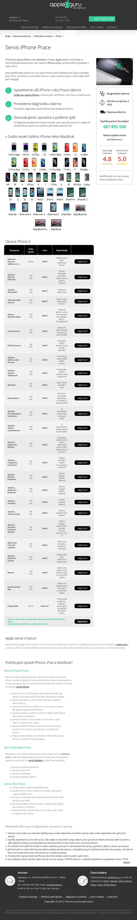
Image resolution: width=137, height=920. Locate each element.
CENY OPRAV (97, 897)
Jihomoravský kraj (22, 36)
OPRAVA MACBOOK (51, 897)
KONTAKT (112, 897)
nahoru (126, 862)
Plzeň (106, 881)
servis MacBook (36, 760)
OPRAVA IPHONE (28, 897)
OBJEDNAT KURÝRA (76, 897)
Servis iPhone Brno (106, 884)
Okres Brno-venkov (43, 36)
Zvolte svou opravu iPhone (26, 95)
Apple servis (121, 644)
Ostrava (114, 881)
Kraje (7, 36)
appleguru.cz (114, 877)
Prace (58, 36)
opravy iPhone (22, 686)
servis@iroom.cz (114, 139)
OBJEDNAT (82, 261)
